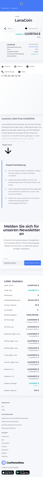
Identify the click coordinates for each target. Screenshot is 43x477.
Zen (3, 440)
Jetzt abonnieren (32, 263)
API (3, 406)
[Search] (42, 3)
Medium (5, 456)
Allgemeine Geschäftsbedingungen (15, 418)
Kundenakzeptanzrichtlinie (12, 425)
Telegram (5, 450)
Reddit (4, 453)
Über (3, 410)
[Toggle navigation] (1, 3)
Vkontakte (5, 443)
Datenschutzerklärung (10, 421)
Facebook (5, 436)
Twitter (4, 446)
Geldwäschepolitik (9, 428)
